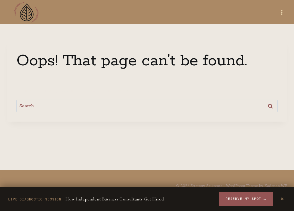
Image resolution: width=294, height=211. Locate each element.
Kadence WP (275, 186)
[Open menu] (281, 12)
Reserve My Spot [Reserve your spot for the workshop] (246, 199)
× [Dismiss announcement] (282, 199)
